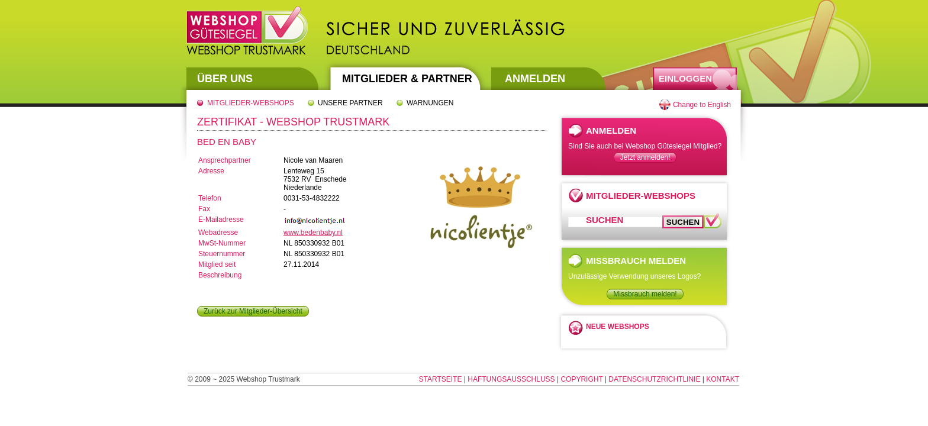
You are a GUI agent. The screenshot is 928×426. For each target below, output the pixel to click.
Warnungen (430, 103)
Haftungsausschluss (511, 379)
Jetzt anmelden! (645, 157)
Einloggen (685, 78)
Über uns (225, 79)
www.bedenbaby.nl (313, 232)
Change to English (702, 105)
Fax (204, 209)
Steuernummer (221, 254)
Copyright (581, 379)
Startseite (440, 379)
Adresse (211, 171)
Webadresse (218, 232)
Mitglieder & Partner (407, 79)
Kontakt (722, 379)
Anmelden (535, 79)
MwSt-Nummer (222, 243)
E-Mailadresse (221, 219)
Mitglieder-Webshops (250, 103)
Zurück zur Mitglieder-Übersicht (253, 311)
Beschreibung (219, 275)
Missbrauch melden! (644, 294)
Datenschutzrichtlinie (654, 379)
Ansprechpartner (224, 160)
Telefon (209, 198)
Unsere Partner (350, 103)
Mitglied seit (217, 264)
